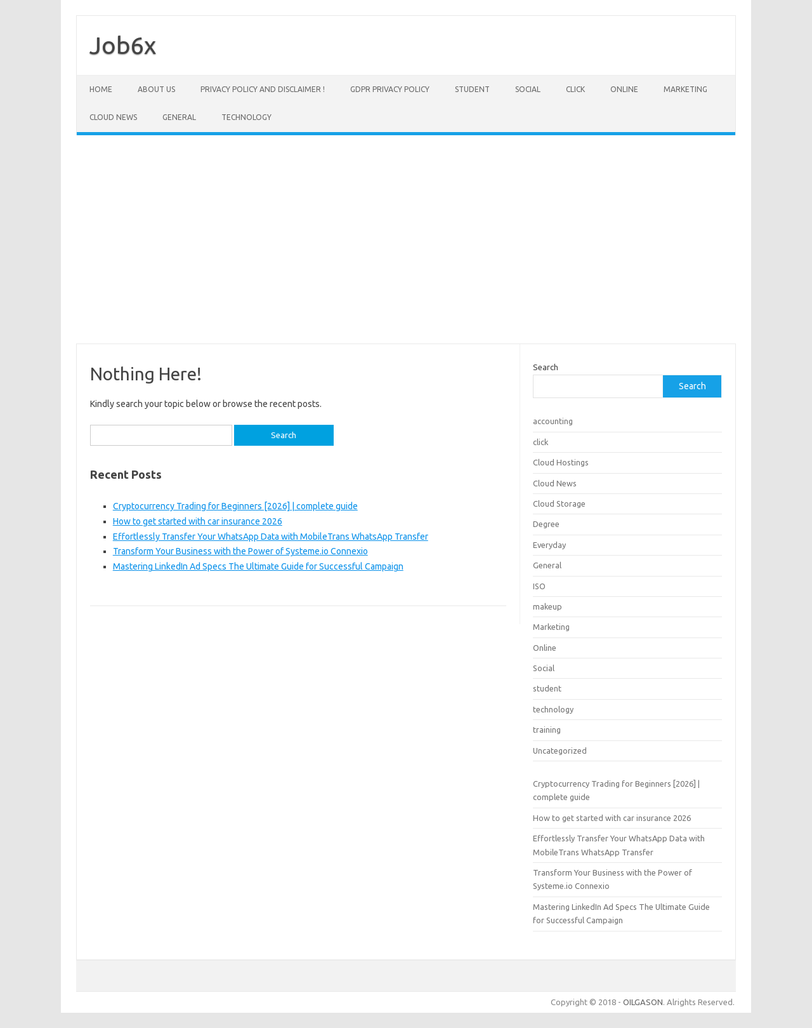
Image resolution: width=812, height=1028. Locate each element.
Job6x (122, 45)
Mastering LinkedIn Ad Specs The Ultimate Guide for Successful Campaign (258, 566)
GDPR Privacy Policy (389, 89)
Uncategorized (560, 750)
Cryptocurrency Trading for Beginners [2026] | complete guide (235, 506)
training (547, 729)
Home (100, 89)
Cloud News (113, 117)
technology (246, 117)
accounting (553, 421)
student (472, 89)
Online (624, 89)
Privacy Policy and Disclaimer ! (262, 89)
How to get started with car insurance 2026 (197, 521)
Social (527, 89)
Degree (546, 523)
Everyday (549, 544)
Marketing (685, 89)
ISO (539, 586)
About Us (156, 89)
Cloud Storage (559, 503)
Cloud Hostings (561, 462)
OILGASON (643, 1002)
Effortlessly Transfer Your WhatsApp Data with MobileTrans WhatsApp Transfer (270, 536)
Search (545, 367)
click (575, 89)
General (179, 117)
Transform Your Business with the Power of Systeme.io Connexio (240, 551)
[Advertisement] (406, 239)
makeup (547, 606)
